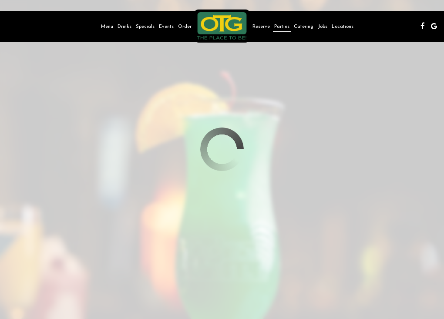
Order (185, 26)
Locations (342, 26)
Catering (303, 26)
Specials (145, 26)
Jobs (322, 26)
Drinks (124, 26)
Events (166, 26)
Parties (281, 26)
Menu (107, 26)
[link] (222, 26)
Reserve (261, 26)
